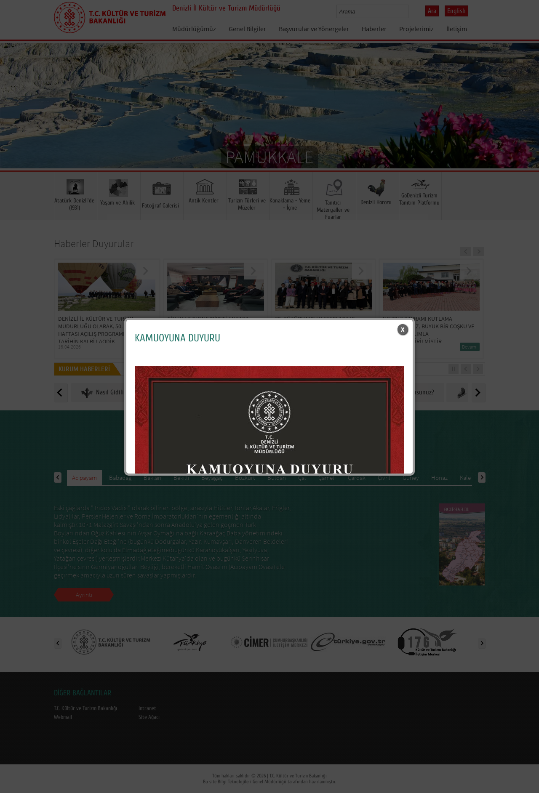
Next (524, 118)
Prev (14, 118)
